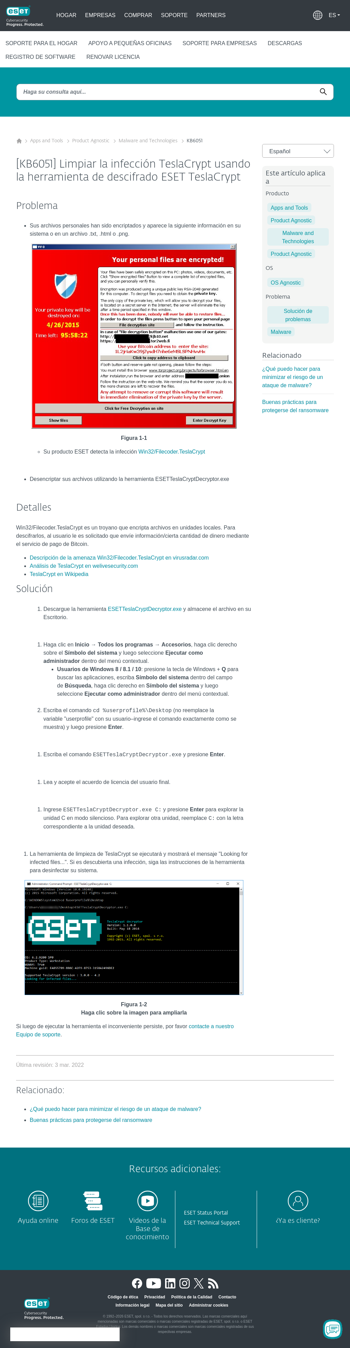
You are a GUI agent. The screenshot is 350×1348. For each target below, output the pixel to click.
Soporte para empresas (220, 43)
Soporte (174, 15)
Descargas (285, 43)
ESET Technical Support (212, 1223)
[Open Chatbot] (332, 1329)
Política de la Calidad (191, 1297)
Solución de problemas (298, 315)
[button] (334, 15)
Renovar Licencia (113, 57)
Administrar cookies (208, 1305)
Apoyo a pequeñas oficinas (130, 43)
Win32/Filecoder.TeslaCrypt (171, 452)
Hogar (66, 15)
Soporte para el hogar (41, 43)
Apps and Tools (47, 141)
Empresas (100, 15)
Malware (281, 332)
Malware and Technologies (149, 141)
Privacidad (154, 1297)
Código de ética (123, 1297)
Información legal (132, 1305)
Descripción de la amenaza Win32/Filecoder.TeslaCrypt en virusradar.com (119, 558)
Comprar (138, 15)
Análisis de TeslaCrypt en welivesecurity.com (84, 566)
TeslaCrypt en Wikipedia (59, 574)
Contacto (227, 1297)
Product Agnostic (91, 141)
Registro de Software (40, 57)
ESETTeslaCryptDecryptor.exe (145, 609)
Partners (211, 15)
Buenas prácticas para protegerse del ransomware (91, 1120)
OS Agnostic (286, 283)
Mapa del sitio (169, 1305)
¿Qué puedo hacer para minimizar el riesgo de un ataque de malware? (292, 377)
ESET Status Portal (206, 1213)
